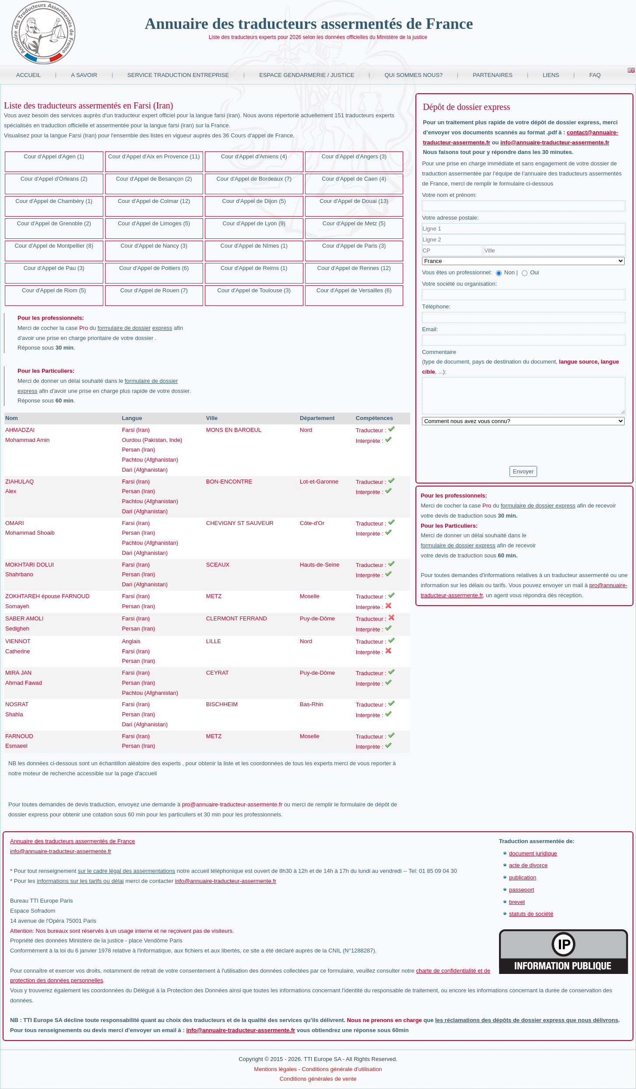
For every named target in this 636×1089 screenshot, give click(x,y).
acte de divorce (528, 865)
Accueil (28, 75)
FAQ (595, 75)
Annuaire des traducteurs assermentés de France (308, 23)
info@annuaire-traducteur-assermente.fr (554, 142)
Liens (551, 75)
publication (522, 877)
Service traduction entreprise (178, 75)
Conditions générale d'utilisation (342, 1069)
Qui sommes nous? (413, 75)
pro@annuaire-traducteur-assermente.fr (232, 804)
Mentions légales (275, 1069)
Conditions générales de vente (318, 1078)
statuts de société (531, 913)
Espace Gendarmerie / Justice (306, 75)
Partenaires (493, 75)
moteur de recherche (49, 773)
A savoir (84, 75)
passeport (521, 889)
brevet (517, 902)
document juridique (533, 853)
